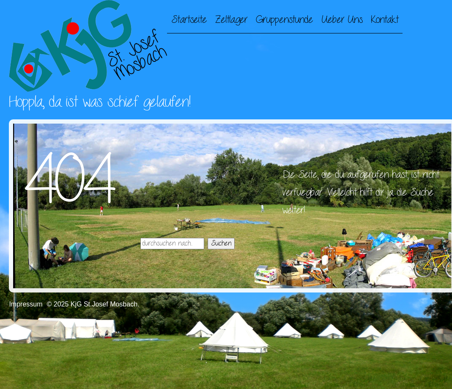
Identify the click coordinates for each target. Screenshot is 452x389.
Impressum (25, 304)
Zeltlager (231, 20)
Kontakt (384, 20)
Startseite (189, 20)
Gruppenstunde (284, 20)
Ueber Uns (341, 20)
